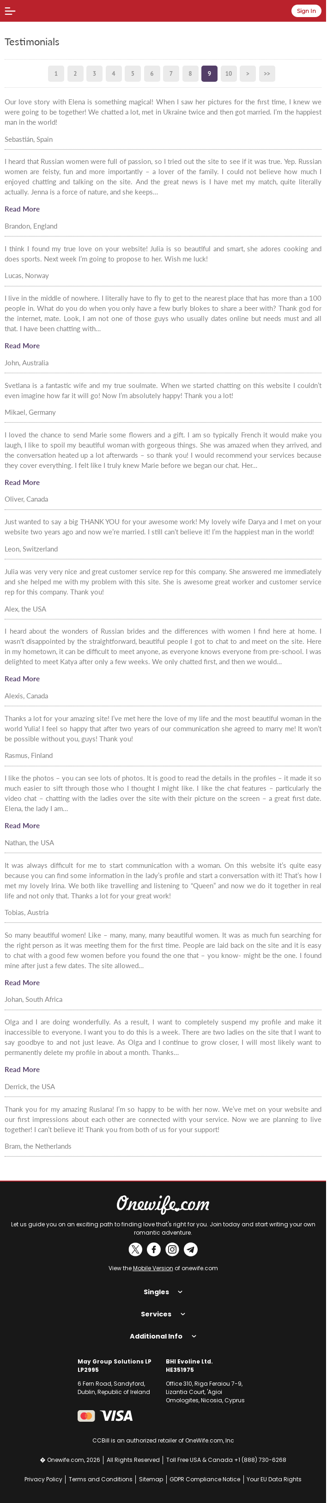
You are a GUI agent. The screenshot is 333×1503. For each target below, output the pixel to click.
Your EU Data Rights (274, 1479)
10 (228, 74)
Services (163, 1314)
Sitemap (151, 1479)
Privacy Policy (43, 1479)
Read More (22, 209)
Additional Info (163, 1336)
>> (267, 74)
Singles (163, 1292)
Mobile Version (153, 1268)
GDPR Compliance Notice (205, 1479)
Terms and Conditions (101, 1479)
